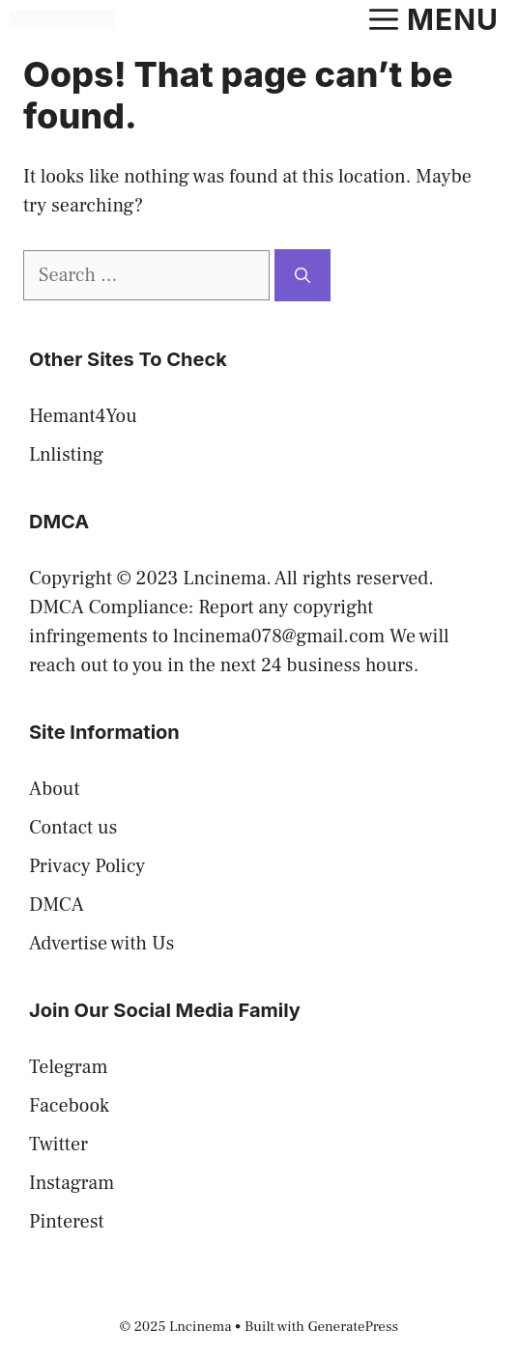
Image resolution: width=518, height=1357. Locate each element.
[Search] (302, 275)
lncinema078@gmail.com (279, 636)
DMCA (56, 905)
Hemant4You (83, 416)
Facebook (69, 1105)
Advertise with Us (101, 943)
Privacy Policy (87, 866)
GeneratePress (353, 1326)
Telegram (68, 1067)
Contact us (73, 827)
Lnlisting (66, 454)
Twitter (58, 1144)
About (54, 789)
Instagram (71, 1183)
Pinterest (66, 1221)
